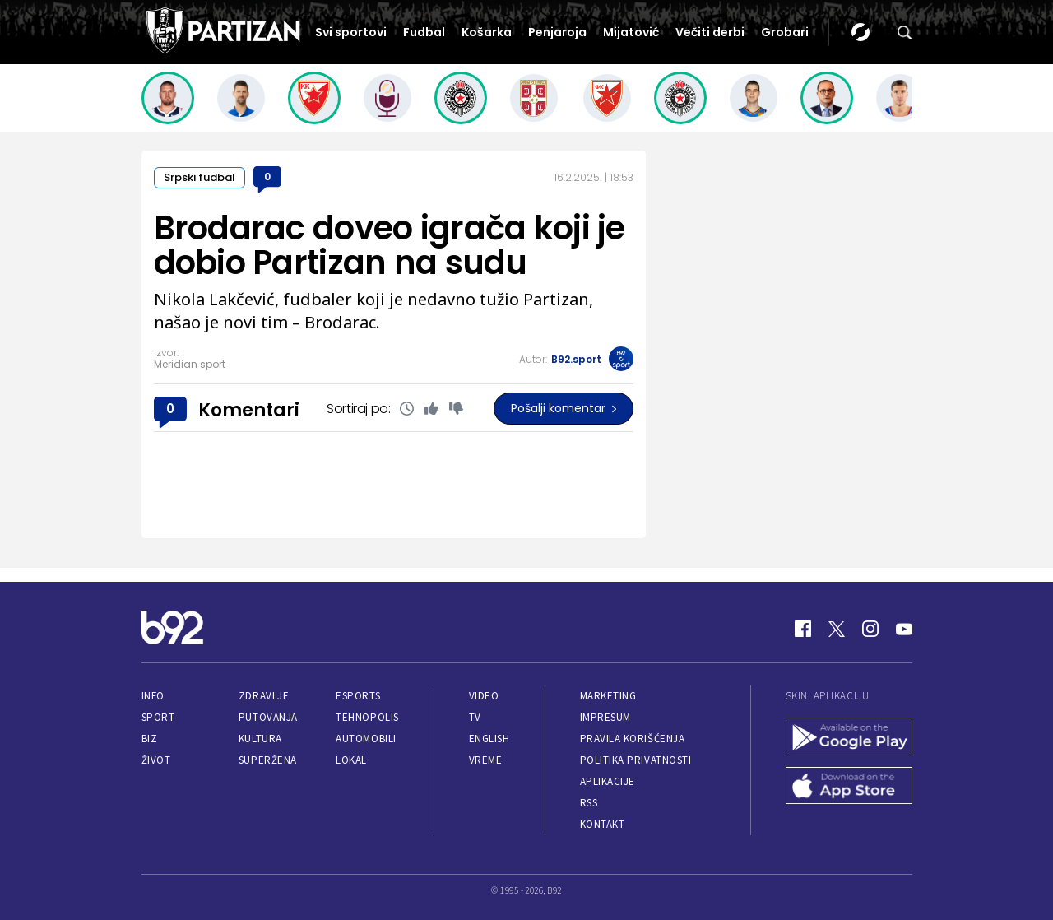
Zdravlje (264, 696)
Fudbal (424, 32)
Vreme (486, 760)
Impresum (605, 717)
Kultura (260, 739)
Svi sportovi (351, 32)
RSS (589, 803)
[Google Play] (849, 738)
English (489, 739)
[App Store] (849, 787)
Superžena (268, 760)
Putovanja (268, 717)
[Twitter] (836, 628)
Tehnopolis (367, 717)
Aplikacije (607, 781)
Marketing (608, 696)
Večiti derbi (710, 32)
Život (156, 760)
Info (153, 696)
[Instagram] (870, 628)
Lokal (351, 760)
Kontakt (602, 824)
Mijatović (631, 32)
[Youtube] (904, 628)
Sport (158, 717)
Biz (149, 739)
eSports (358, 696)
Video (484, 696)
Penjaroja (557, 32)
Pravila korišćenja (632, 739)
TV (475, 717)
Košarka (487, 32)
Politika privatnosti (636, 760)
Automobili (366, 739)
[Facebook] (803, 628)
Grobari (785, 32)
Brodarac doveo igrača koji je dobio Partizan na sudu (389, 245)
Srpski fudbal (199, 177)
